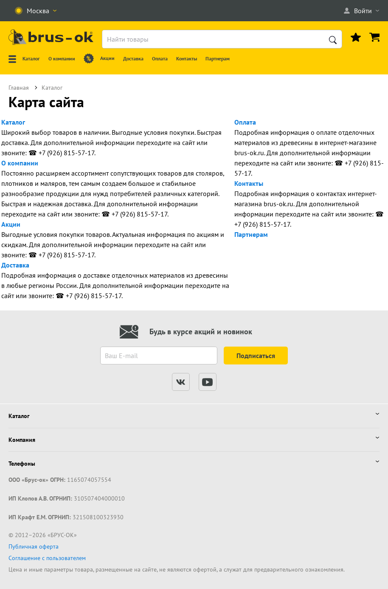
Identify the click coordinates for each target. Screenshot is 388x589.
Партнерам (251, 234)
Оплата (245, 122)
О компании (19, 163)
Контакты (248, 183)
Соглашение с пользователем (47, 558)
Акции (10, 224)
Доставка (15, 265)
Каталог (13, 122)
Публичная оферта (33, 546)
